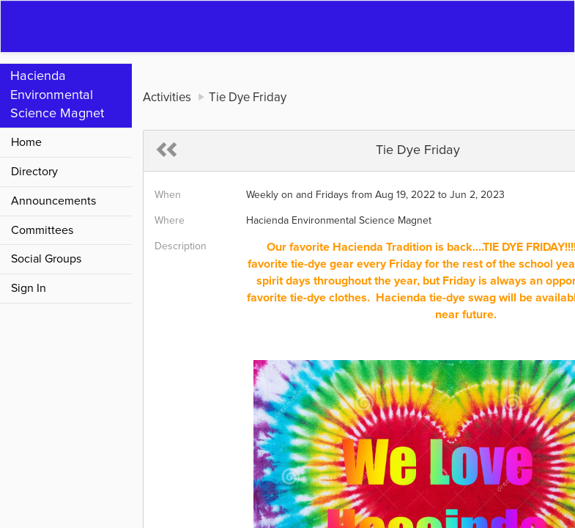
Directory (34, 171)
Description (181, 246)
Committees (42, 230)
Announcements (53, 201)
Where (170, 221)
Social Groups (46, 259)
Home (26, 142)
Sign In (28, 288)
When (168, 195)
